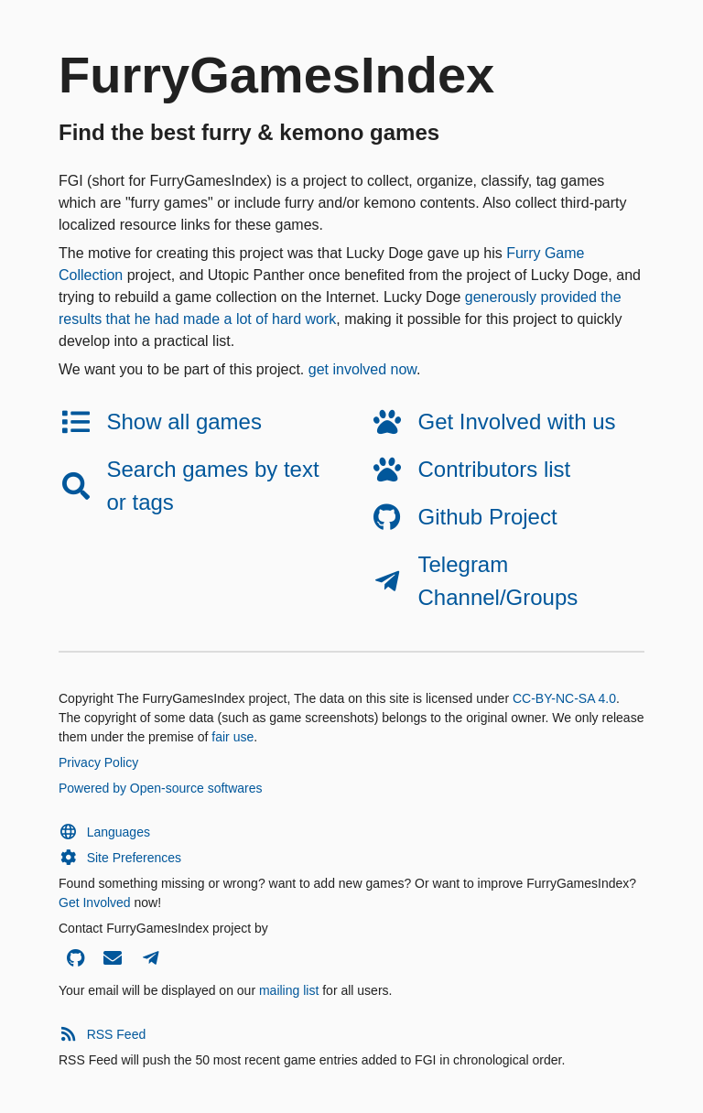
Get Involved (95, 902)
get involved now (362, 369)
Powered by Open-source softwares (161, 788)
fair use (232, 736)
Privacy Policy (98, 762)
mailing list (289, 990)
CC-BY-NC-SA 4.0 (564, 698)
